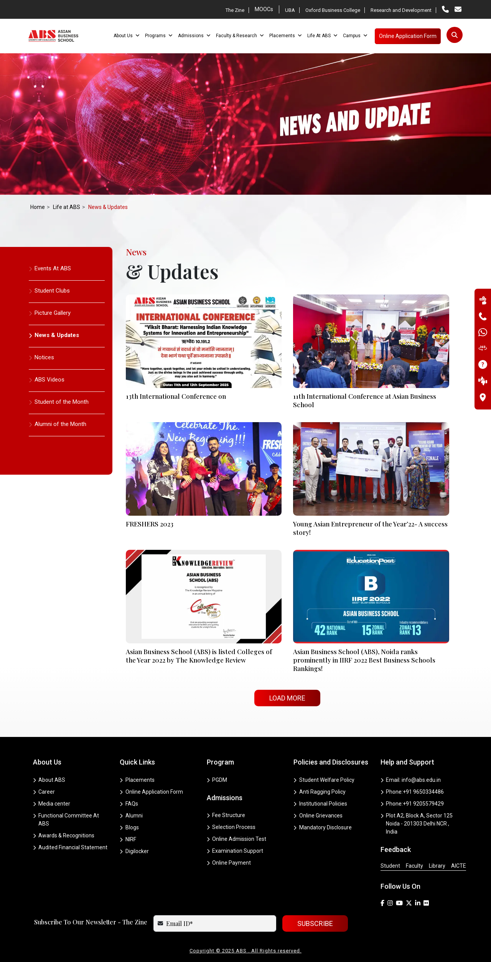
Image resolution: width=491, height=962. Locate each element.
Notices (41, 357)
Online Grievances (318, 815)
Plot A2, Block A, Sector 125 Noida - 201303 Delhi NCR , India (417, 823)
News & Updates (54, 335)
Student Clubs (49, 290)
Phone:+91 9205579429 (412, 804)
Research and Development (401, 10)
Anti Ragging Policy (319, 792)
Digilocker (134, 851)
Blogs (129, 827)
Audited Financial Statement (70, 847)
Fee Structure (226, 815)
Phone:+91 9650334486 (412, 792)
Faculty (414, 865)
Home (37, 207)
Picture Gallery (50, 312)
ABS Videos (46, 379)
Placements (137, 780)
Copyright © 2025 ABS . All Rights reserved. (245, 951)
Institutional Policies (320, 804)
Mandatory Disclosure (322, 827)
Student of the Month (59, 401)
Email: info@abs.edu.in (411, 780)
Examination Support (235, 851)
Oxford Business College (332, 10)
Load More (287, 698)
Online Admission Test (237, 839)
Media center (52, 804)
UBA (290, 10)
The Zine (235, 10)
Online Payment (229, 863)
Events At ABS (50, 268)
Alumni (131, 815)
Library (437, 865)
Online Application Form (151, 792)
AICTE (458, 865)
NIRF (128, 839)
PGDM (217, 780)
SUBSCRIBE (315, 923)
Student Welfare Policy (323, 780)
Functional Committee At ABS (66, 819)
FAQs (129, 804)
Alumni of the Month (57, 424)
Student (390, 865)
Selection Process (231, 827)
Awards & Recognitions (64, 835)
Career (44, 792)
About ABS (49, 780)
